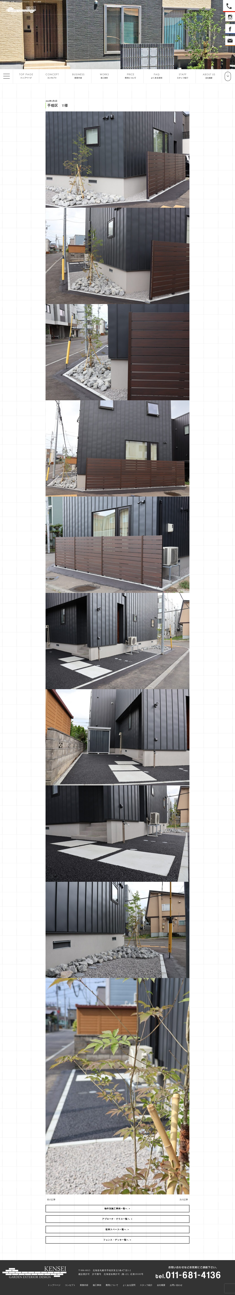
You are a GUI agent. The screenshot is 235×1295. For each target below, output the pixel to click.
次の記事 (184, 1199)
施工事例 (97, 1285)
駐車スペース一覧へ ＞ (117, 1229)
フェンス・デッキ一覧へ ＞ (117, 1240)
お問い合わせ (176, 1285)
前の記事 (51, 1199)
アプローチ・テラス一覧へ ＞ (117, 1219)
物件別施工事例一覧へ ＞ (117, 1208)
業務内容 (84, 1285)
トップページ (54, 1285)
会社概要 (161, 1285)
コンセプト (70, 1285)
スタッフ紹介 (146, 1285)
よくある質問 (129, 1285)
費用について (112, 1285)
